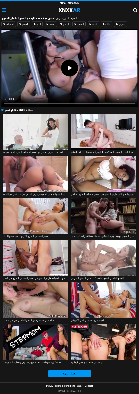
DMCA (49, 386)
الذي (37, 24)
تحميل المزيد (69, 373)
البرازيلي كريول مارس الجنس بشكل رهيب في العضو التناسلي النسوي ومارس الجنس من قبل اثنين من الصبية (35, 194)
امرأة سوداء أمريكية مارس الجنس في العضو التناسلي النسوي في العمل (35, 278)
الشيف (50, 24)
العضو (64, 24)
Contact (89, 386)
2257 (80, 386)
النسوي (79, 24)
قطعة (93, 24)
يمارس (120, 24)
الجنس (23, 24)
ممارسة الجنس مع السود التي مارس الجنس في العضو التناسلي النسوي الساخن (103, 194)
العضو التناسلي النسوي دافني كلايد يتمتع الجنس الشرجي (97, 278)
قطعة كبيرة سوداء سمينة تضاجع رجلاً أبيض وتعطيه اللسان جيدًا (32, 362)
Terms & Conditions (65, 386)
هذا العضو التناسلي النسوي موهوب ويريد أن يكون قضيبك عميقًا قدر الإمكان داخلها (103, 236)
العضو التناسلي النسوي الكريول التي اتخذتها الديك (26, 236)
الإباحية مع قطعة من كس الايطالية (87, 362)
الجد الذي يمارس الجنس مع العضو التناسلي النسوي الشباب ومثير (33, 152)
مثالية (107, 24)
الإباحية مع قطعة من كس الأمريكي (87, 320)
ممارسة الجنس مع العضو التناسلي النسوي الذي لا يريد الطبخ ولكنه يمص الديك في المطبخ (103, 152)
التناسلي (8, 24)
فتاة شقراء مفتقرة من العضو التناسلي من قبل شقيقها (28, 320)
